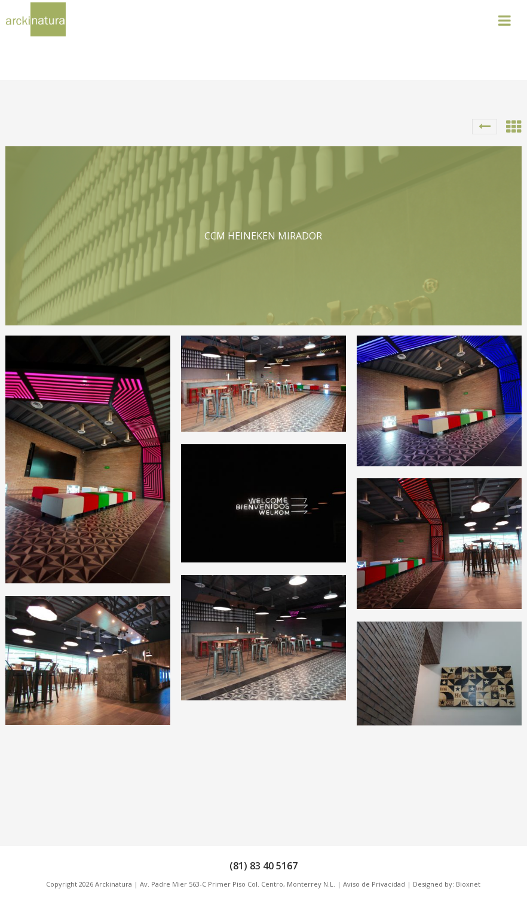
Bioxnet (468, 883)
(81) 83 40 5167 (263, 866)
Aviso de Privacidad (374, 883)
